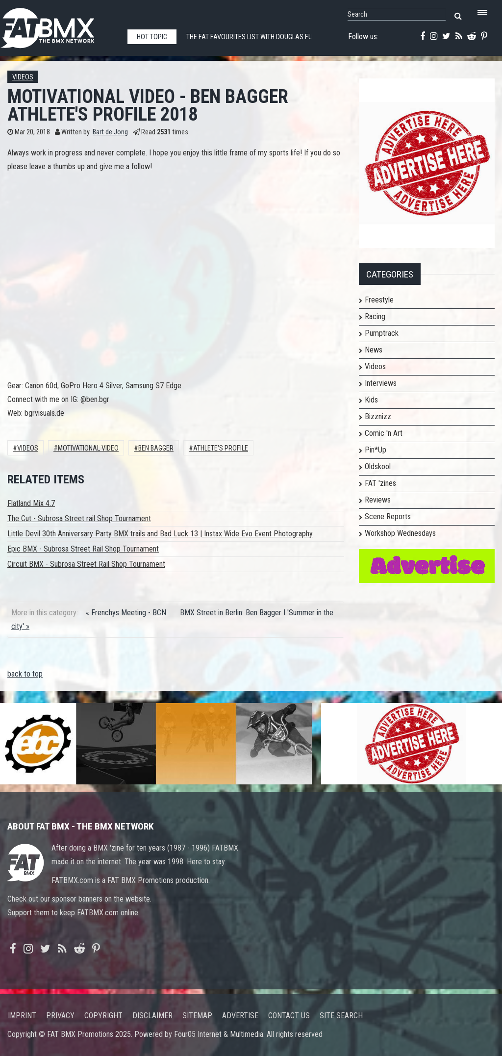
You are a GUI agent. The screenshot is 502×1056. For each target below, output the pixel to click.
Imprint (22, 1015)
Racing (375, 316)
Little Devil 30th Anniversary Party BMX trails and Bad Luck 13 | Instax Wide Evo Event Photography (160, 533)
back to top (25, 674)
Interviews (381, 383)
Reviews (378, 499)
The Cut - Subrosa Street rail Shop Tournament (79, 518)
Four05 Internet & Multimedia (218, 1034)
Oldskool (378, 466)
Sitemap (197, 1015)
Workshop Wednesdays (400, 533)
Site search (341, 1015)
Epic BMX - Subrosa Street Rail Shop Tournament (83, 548)
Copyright (103, 1015)
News (373, 349)
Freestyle (379, 299)
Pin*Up (375, 449)
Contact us (289, 1015)
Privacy (60, 1015)
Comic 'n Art (383, 433)
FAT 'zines (380, 483)
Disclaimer (152, 1015)
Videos (22, 77)
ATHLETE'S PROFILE (220, 448)
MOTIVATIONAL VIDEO (88, 448)
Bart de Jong (110, 132)
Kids (371, 399)
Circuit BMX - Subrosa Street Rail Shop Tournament (86, 564)
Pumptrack (382, 333)
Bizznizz (378, 416)
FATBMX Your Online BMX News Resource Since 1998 (59, 25)
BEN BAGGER (156, 448)
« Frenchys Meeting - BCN (127, 612)
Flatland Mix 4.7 (31, 503)
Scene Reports (388, 516)
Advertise (240, 1015)
